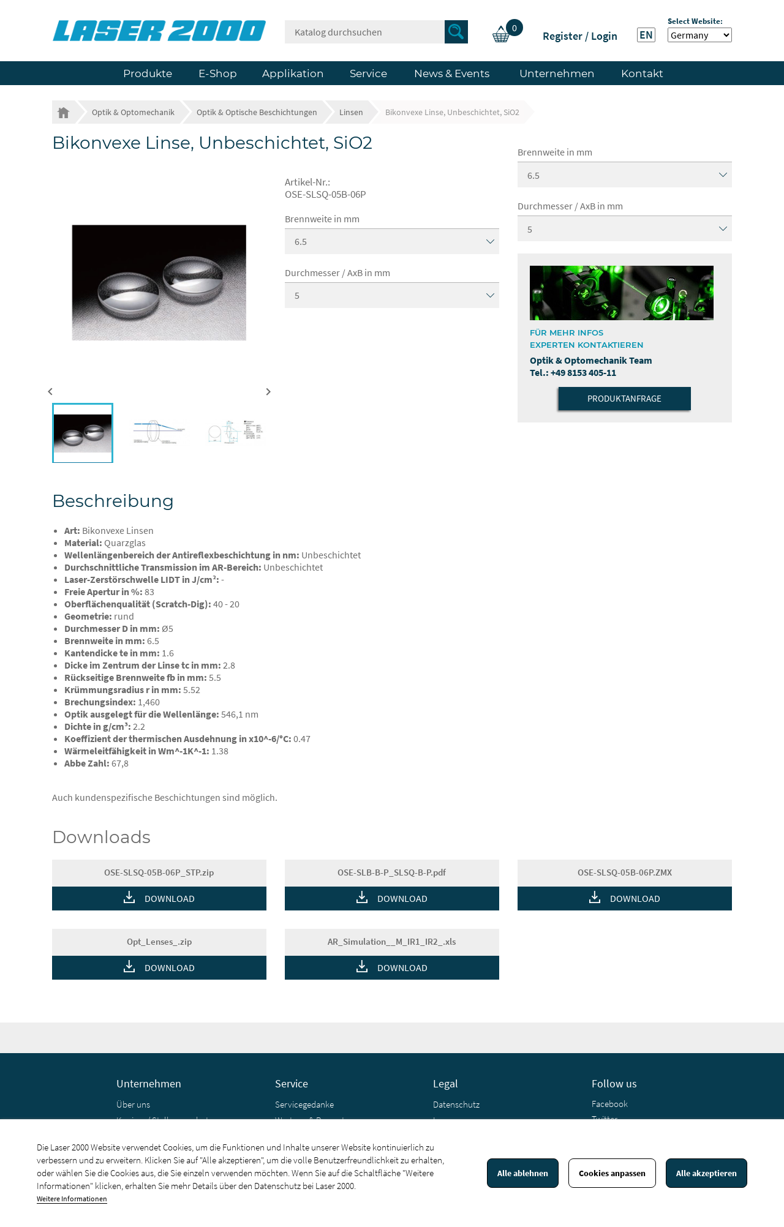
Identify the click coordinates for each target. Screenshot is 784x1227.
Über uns (133, 1104)
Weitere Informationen (72, 1198)
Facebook (610, 1103)
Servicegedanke (304, 1104)
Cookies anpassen (612, 1173)
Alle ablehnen (522, 1173)
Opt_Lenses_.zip (159, 941)
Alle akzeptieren (706, 1173)
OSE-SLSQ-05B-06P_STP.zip (159, 872)
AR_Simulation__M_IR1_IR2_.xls (392, 941)
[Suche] (376, 31)
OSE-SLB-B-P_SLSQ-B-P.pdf (391, 872)
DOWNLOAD (170, 898)
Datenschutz (456, 1104)
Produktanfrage (624, 398)
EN (646, 35)
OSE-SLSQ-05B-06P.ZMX (625, 872)
